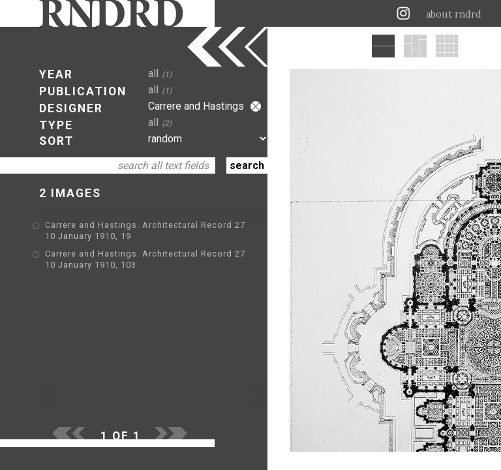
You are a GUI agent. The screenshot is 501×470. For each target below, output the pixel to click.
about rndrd (453, 14)
